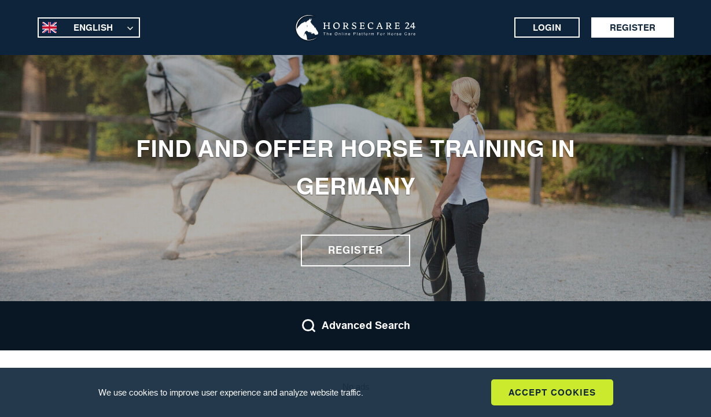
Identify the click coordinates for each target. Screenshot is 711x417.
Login (547, 27)
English (93, 27)
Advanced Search (355, 326)
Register (632, 27)
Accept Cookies (552, 392)
